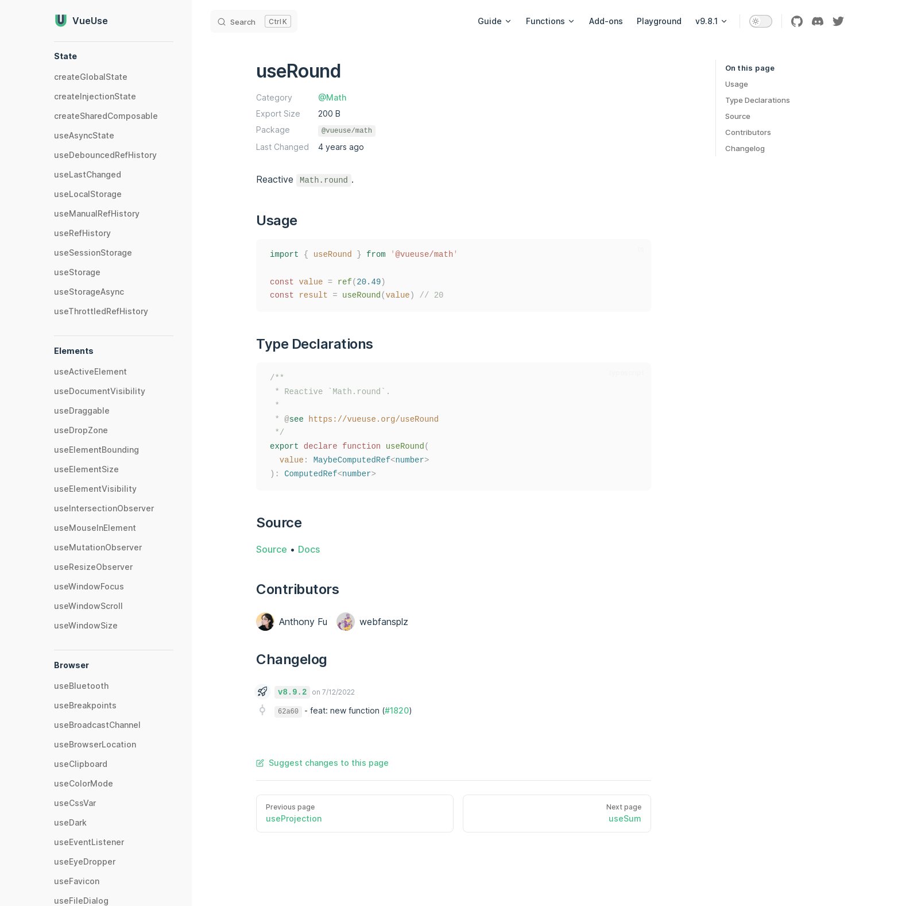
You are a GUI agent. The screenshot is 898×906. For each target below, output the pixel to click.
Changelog (745, 148)
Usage (736, 83)
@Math (332, 97)
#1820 (397, 710)
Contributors (748, 132)
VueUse (81, 21)
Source (737, 116)
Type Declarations (757, 100)
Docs (309, 549)
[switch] (760, 21)
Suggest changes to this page (322, 763)
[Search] (253, 21)
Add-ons (606, 21)
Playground (659, 21)
